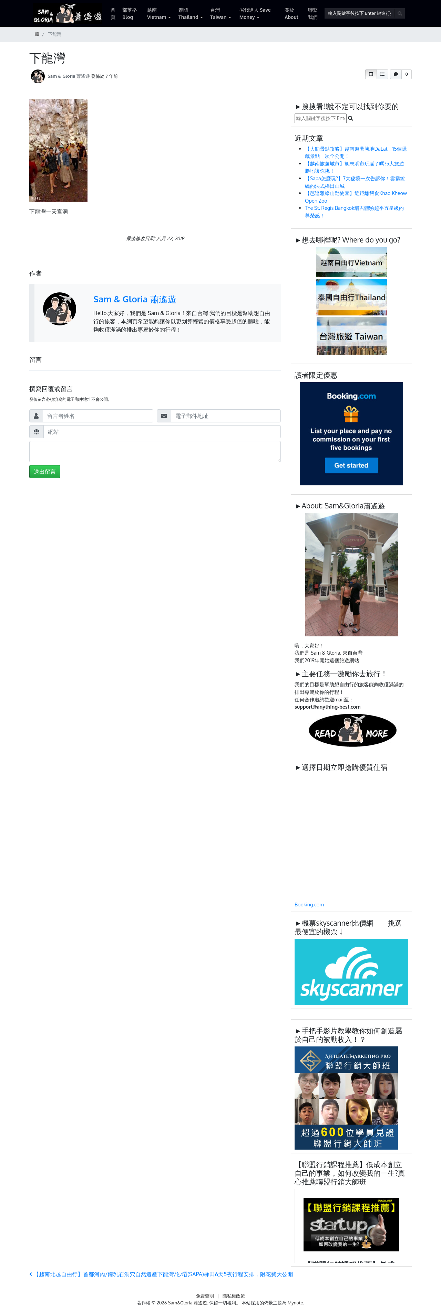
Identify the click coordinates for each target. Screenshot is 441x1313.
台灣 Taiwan (218, 13)
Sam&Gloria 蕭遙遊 (187, 1302)
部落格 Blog (129, 13)
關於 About (291, 13)
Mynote (295, 1302)
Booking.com (309, 904)
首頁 (113, 13)
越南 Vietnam (156, 13)
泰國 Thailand (188, 13)
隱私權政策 (234, 1296)
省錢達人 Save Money (255, 13)
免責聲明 (205, 1296)
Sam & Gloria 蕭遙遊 (69, 76)
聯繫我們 (313, 13)
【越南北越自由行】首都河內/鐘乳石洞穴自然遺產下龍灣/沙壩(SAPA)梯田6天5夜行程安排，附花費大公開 (161, 1274)
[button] (371, 74)
